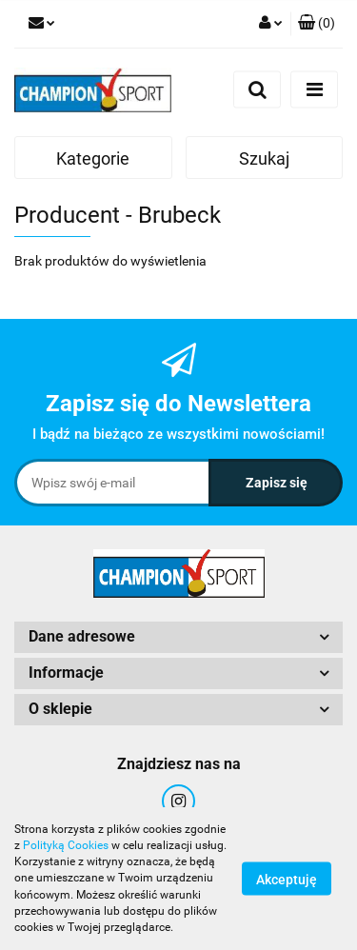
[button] (316, 24)
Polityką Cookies (66, 845)
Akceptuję (286, 879)
